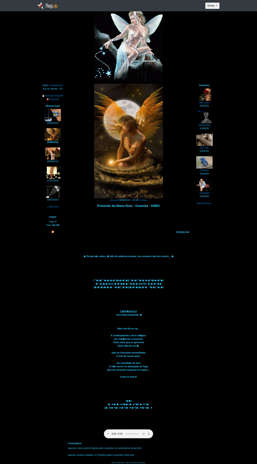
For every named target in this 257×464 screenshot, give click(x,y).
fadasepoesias (56, 85)
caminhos (204, 170)
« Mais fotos (53, 206)
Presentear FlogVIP (52, 95)
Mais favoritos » (204, 203)
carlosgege (204, 193)
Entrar (211, 5)
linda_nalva (204, 102)
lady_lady (204, 147)
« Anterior (113, 200)
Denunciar (52, 99)
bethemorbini (204, 125)
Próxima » (143, 200)
